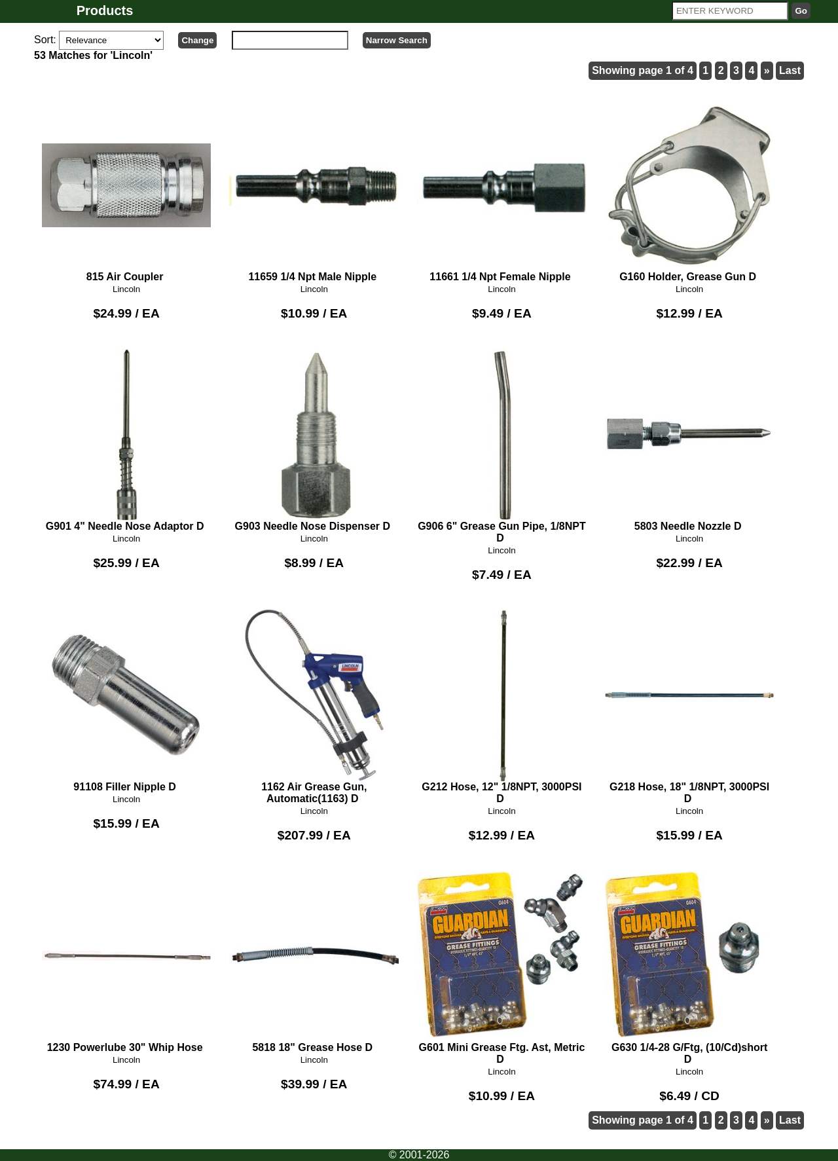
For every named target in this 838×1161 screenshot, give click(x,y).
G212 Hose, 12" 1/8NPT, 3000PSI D (502, 706)
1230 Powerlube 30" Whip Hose (126, 961)
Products (105, 10)
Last (790, 70)
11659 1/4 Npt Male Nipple (314, 191)
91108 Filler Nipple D (126, 700)
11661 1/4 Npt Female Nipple (502, 191)
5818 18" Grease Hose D (314, 961)
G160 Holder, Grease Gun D (689, 191)
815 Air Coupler (126, 191)
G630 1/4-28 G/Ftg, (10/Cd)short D (689, 967)
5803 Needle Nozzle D (689, 440)
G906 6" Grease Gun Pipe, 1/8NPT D (502, 446)
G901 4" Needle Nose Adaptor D (126, 440)
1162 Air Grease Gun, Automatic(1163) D (314, 706)
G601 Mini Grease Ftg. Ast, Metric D (502, 967)
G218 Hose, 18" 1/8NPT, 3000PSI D (689, 706)
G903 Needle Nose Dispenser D (314, 440)
